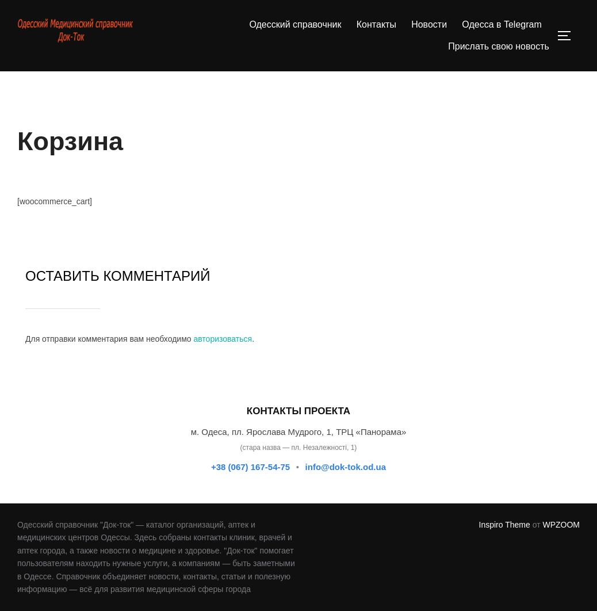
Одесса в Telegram (501, 24)
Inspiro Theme (504, 524)
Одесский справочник (295, 24)
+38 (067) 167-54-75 (250, 467)
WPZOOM (561, 524)
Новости (429, 24)
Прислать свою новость (498, 46)
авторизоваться (222, 338)
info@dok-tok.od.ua (345, 467)
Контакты (376, 24)
